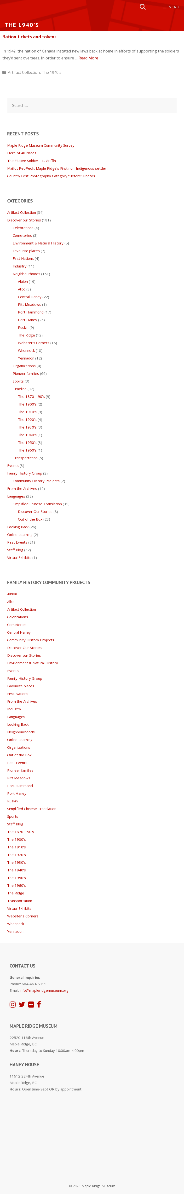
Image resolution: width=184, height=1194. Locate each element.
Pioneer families (26, 373)
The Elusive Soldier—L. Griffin (31, 160)
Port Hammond (31, 312)
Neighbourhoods (26, 273)
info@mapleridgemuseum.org (44, 990)
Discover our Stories (24, 220)
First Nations (23, 258)
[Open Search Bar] (143, 7)
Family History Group (24, 473)
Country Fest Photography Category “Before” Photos (51, 176)
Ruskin (23, 327)
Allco (21, 289)
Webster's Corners (33, 342)
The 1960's (27, 450)
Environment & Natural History (38, 243)
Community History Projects (36, 480)
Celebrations (23, 227)
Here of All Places (21, 153)
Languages (16, 496)
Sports (18, 381)
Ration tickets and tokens (29, 37)
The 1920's (27, 419)
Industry (20, 266)
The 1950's (27, 442)
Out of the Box (30, 519)
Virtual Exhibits (19, 557)
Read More (88, 58)
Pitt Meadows (29, 304)
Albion (23, 281)
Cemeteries (22, 235)
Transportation (25, 457)
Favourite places (26, 250)
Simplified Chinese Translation (37, 503)
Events (13, 465)
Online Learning (20, 534)
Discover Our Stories (35, 511)
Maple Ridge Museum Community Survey (41, 145)
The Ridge (26, 335)
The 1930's (27, 427)
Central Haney (29, 296)
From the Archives (22, 488)
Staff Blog (15, 549)
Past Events (17, 542)
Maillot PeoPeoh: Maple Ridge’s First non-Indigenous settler (56, 168)
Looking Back (18, 526)
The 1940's (51, 72)
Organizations (24, 365)
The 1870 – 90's (31, 396)
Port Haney (27, 319)
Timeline (20, 388)
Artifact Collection (24, 72)
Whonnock (26, 350)
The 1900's (27, 404)
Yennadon (26, 358)
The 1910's (27, 411)
